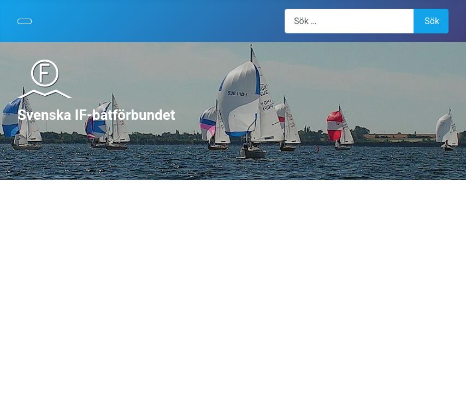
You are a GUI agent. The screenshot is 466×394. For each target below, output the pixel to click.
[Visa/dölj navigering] (24, 21)
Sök (431, 21)
